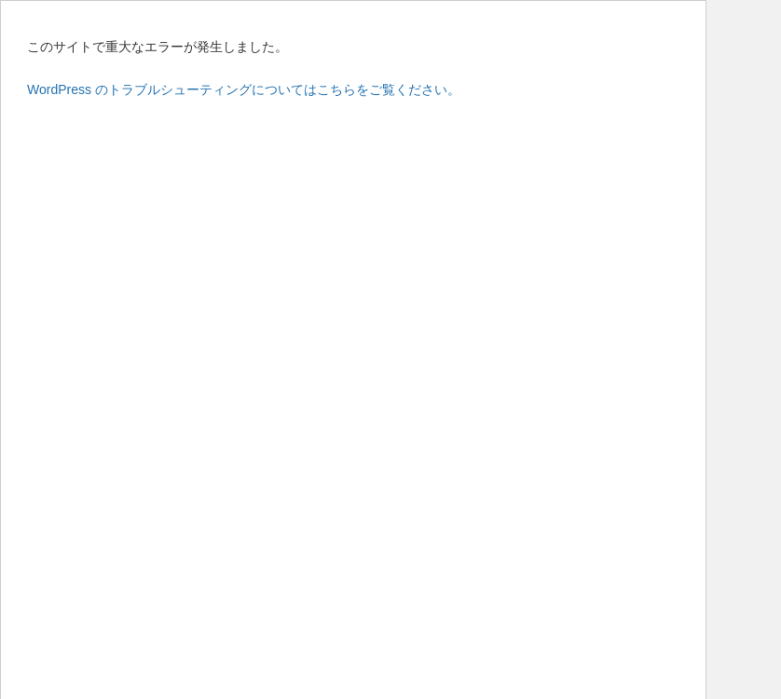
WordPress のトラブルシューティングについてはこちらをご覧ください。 (243, 89)
